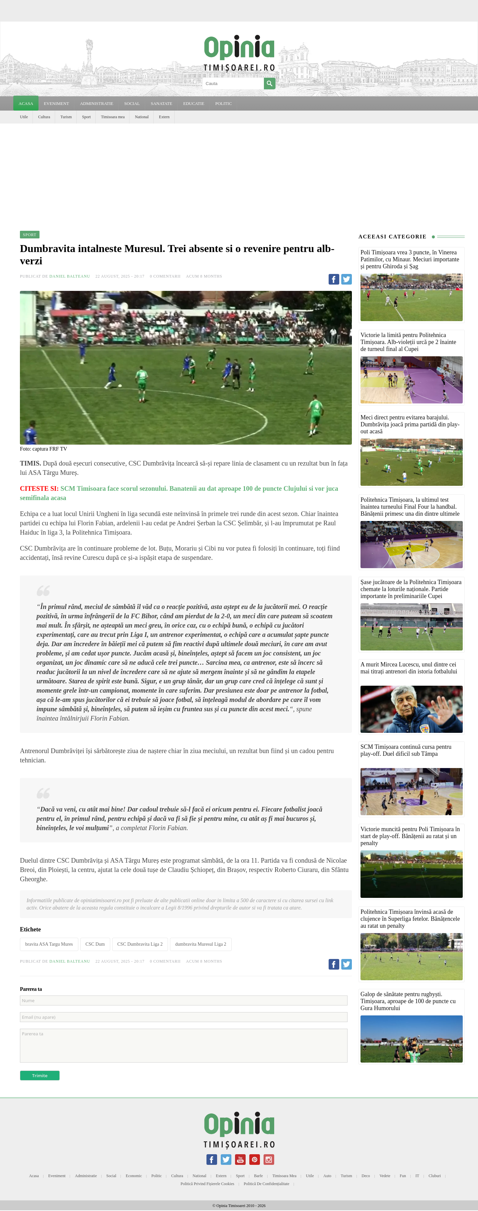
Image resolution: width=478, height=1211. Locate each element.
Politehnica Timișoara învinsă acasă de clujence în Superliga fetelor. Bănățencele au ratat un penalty (410, 918)
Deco (365, 1175)
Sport (86, 117)
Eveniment (56, 1175)
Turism (66, 117)
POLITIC (223, 103)
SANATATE (161, 103)
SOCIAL (132, 103)
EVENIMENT (56, 103)
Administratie (86, 1175)
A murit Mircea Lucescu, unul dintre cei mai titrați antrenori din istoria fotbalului (408, 668)
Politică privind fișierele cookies (207, 1183)
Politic (156, 1175)
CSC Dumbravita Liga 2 (140, 944)
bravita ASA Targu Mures (49, 944)
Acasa (26, 103)
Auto (327, 1175)
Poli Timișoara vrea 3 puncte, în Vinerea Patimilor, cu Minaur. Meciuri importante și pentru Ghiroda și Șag (409, 259)
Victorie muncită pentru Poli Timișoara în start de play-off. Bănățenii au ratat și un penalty (410, 836)
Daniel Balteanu (69, 276)
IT (417, 1175)
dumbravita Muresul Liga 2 (200, 944)
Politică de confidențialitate (266, 1183)
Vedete (384, 1175)
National (141, 117)
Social (111, 1175)
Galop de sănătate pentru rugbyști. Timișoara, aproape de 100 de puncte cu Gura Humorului (408, 1001)
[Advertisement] (239, 173)
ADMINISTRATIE (96, 103)
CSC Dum (95, 944)
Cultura (44, 117)
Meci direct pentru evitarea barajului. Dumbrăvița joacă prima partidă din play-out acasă (409, 424)
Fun (403, 1175)
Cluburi (435, 1175)
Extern (164, 117)
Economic (134, 1175)
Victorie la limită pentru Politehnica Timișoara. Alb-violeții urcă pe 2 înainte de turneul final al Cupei (408, 342)
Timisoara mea (112, 117)
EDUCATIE (193, 103)
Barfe (258, 1175)
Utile (24, 117)
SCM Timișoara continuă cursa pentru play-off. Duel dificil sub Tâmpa (405, 750)
